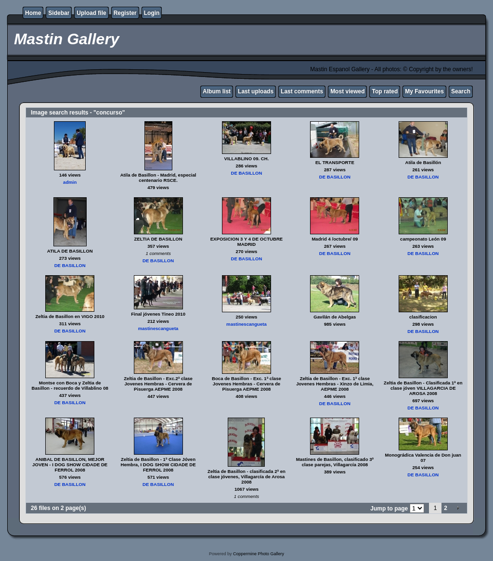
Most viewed (347, 91)
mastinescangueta (158, 328)
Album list (217, 91)
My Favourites (424, 91)
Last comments (302, 91)
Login (152, 13)
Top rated (385, 91)
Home (33, 13)
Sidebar (58, 13)
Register (125, 13)
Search (460, 91)
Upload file (91, 13)
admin (70, 182)
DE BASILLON (246, 173)
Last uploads (255, 91)
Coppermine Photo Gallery (258, 553)
